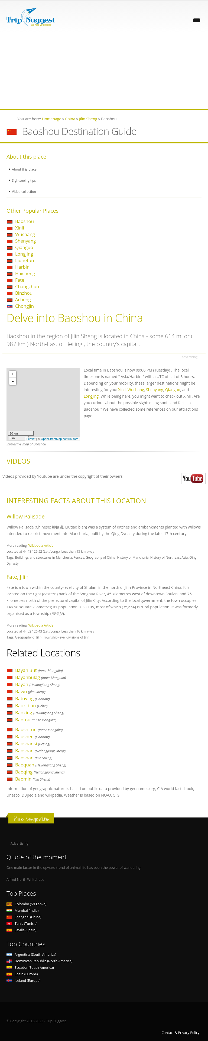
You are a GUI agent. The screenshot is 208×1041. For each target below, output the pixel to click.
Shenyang (25, 241)
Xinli (19, 228)
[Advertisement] (104, 71)
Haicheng (25, 273)
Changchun (27, 286)
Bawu (30, 691)
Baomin (32, 779)
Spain (22, 974)
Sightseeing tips (24, 180)
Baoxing (39, 712)
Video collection (24, 191)
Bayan (37, 684)
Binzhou (23, 293)
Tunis (21, 923)
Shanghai (23, 917)
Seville (21, 930)
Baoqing (39, 772)
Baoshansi (32, 743)
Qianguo (24, 247)
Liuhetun (24, 260)
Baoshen (32, 736)
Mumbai (22, 910)
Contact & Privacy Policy (180, 1032)
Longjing (24, 254)
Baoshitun (39, 729)
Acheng (23, 299)
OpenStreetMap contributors (59, 439)
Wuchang (25, 234)
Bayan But (39, 670)
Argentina (31, 954)
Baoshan (40, 750)
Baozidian (31, 705)
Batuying (32, 698)
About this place (24, 169)
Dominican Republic (39, 961)
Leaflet (31, 439)
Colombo (26, 904)
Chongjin (24, 306)
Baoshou (24, 221)
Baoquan (40, 765)
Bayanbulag (40, 677)
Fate (19, 280)
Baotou (36, 719)
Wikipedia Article (40, 545)
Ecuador (30, 967)
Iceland (23, 980)
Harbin (22, 267)
